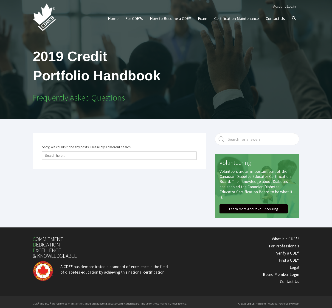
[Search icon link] (293, 22)
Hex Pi (295, 303)
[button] (253, 208)
